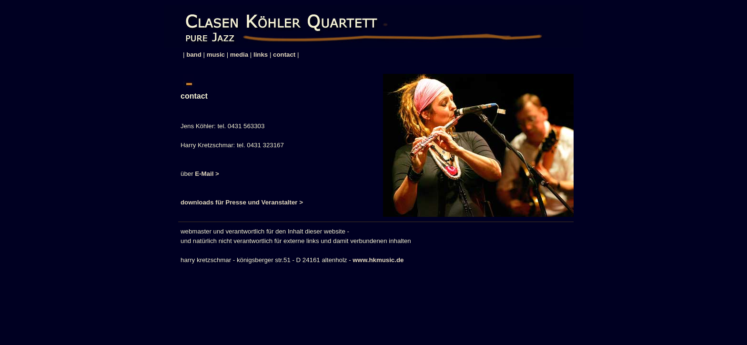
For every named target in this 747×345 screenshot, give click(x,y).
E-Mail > (207, 173)
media (239, 54)
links (260, 54)
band (194, 54)
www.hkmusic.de (378, 260)
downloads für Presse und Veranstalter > (242, 202)
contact (284, 54)
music (216, 54)
